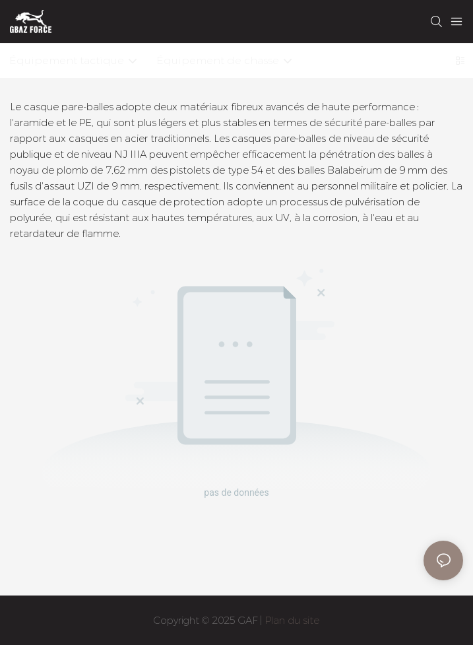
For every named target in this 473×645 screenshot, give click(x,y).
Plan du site (292, 620)
